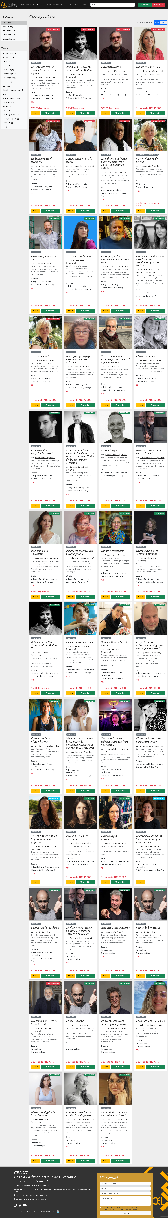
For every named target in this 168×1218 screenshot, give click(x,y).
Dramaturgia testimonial (109, 837)
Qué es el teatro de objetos (147, 160)
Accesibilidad (9, 53)
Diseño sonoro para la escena (79, 160)
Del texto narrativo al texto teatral (44, 1022)
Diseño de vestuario (112, 550)
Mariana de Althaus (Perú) (116, 843)
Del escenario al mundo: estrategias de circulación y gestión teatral (150, 261)
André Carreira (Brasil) (114, 367)
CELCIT (21, 1173)
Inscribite (50, 113)
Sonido (7, 106)
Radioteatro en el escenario (41, 160)
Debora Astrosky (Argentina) (82, 558)
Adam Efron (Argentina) (45, 458)
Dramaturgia (9, 74)
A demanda (9, 31)
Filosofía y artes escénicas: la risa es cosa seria (115, 259)
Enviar (125, 1213)
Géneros (7, 86)
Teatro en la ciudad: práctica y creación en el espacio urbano (115, 359)
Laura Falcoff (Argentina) (150, 846)
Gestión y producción (13, 90)
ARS (157, 22)
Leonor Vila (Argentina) (79, 367)
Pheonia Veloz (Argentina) (116, 555)
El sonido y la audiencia (150, 1020)
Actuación (8, 57)
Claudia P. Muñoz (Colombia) (47, 746)
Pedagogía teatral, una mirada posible (79, 552)
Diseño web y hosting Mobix (24, 1211)
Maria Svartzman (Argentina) (47, 558)
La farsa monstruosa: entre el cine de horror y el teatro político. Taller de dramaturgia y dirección (80, 456)
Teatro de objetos (41, 356)
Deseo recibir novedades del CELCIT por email (120, 1208)
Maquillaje (8, 94)
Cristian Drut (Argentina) (45, 263)
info (35, 113)
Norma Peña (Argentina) (45, 166)
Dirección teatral (111, 66)
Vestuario (8, 123)
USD (163, 22)
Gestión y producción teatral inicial (148, 452)
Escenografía (9, 78)
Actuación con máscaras (115, 927)
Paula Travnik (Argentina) (116, 1120)
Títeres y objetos (11, 115)
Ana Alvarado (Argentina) (150, 166)
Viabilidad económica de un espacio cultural (115, 1114)
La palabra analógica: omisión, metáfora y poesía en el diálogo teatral (114, 163)
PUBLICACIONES (56, 5)
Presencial (36, 63)
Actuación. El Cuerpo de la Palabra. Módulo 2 (44, 645)
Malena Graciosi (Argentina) (151, 1025)
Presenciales (9, 35)
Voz (5, 127)
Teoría (6, 110)
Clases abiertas (10, 39)
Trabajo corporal (11, 119)
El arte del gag (75, 1020)
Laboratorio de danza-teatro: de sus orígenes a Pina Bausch (150, 839)
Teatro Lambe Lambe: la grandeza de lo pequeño (44, 839)
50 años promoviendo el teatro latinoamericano (31, 1185)
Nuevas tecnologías (12, 98)
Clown (6, 61)
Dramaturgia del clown (45, 927)
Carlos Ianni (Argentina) (45, 77)
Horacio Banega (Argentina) (116, 266)
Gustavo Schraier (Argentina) (152, 458)
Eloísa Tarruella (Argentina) (151, 746)
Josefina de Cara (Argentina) (82, 166)
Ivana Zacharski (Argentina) (81, 752)
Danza (6, 65)
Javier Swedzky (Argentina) (116, 1028)
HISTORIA (84, 5)
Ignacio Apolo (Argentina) (116, 455)
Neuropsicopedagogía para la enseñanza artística (78, 359)
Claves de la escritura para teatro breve (148, 740)
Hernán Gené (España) (44, 932)
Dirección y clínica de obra (44, 258)
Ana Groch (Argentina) (145, 272)
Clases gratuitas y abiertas (147, 154)
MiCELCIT (159, 5)
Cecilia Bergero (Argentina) (151, 71)
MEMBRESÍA (145, 5)
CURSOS (40, 5)
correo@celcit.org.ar (23, 1199)
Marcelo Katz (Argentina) (115, 932)
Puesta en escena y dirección (77, 837)
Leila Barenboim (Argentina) (152, 270)
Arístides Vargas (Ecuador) (116, 172)
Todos (7, 23)
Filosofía (7, 82)
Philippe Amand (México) (150, 653)
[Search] (112, 5)
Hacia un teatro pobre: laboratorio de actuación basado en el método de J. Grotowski (80, 743)
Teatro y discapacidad (79, 256)
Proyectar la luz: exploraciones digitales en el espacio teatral (149, 645)
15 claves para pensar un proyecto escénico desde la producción (79, 930)
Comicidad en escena (148, 927)
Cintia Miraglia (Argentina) (81, 843)
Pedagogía (8, 102)
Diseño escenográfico (148, 66)
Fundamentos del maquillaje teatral (42, 452)
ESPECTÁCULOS (27, 5)
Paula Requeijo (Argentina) (151, 360)
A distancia (9, 27)
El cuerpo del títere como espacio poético (113, 1022)
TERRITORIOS (72, 5)
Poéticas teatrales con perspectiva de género (79, 1114)
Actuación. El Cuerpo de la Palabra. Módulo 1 (80, 68)
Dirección (8, 70)
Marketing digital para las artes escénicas (44, 1114)
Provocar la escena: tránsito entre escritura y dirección (115, 741)
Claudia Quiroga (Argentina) (82, 1120)
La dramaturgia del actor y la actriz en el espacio (43, 70)
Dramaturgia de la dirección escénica (147, 552)
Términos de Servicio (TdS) (45, 1211)
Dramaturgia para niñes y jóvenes (42, 740)
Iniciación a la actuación (39, 552)
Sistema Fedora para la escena (114, 644)
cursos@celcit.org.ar (39, 1199)
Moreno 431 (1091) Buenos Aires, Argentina (31, 1195)
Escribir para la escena (79, 642)
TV (46, 5)
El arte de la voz (146, 356)
